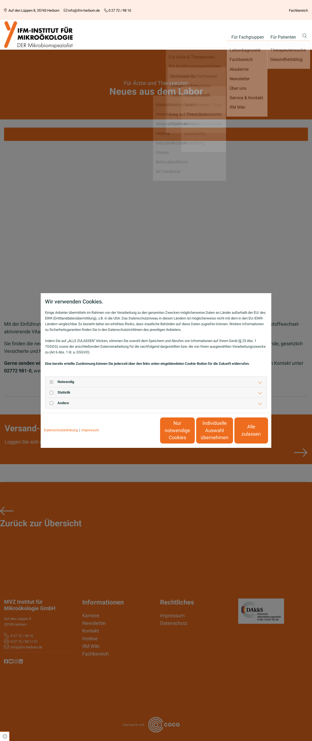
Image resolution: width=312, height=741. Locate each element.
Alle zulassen (243, 430)
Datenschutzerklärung (61, 430)
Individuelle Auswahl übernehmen (191, 430)
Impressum (90, 430)
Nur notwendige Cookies (140, 430)
